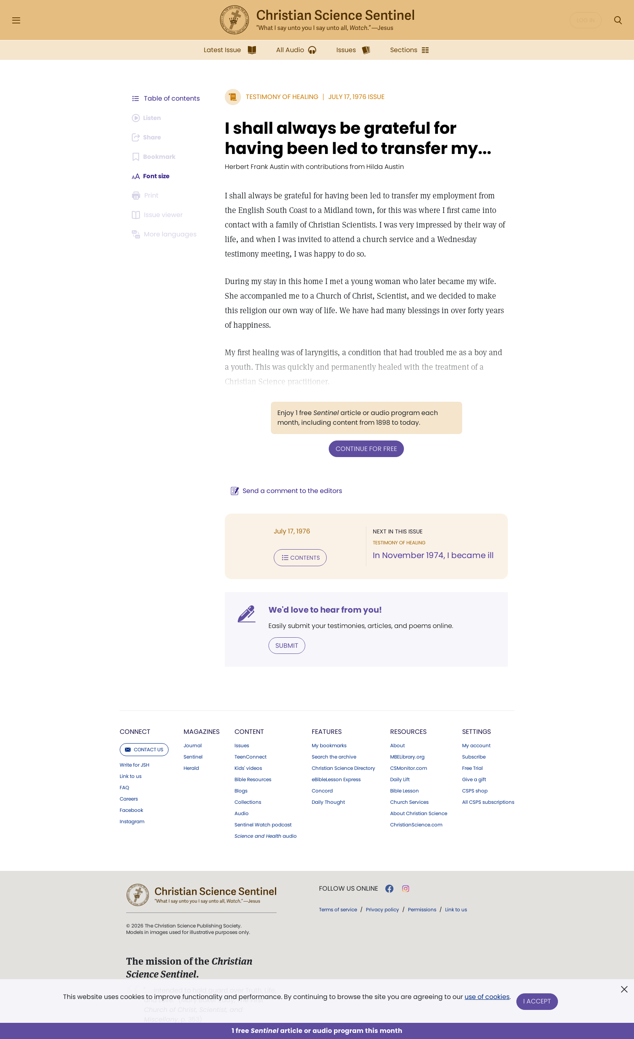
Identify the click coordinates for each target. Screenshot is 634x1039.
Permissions (422, 907)
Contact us (144, 747)
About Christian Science (418, 811)
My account (476, 744)
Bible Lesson (404, 789)
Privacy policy (382, 907)
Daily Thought (328, 800)
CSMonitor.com (408, 766)
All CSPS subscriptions (488, 800)
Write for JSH (134, 763)
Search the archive (334, 755)
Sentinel (193, 755)
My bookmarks (329, 744)
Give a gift (474, 778)
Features (327, 730)
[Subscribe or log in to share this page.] (148, 137)
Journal (193, 744)
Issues (242, 744)
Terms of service (338, 907)
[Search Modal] (618, 20)
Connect (135, 730)
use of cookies (486, 998)
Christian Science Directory (343, 766)
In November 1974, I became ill (431, 555)
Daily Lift (400, 778)
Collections (248, 800)
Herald (191, 766)
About (397, 744)
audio (266, 834)
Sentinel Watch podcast (263, 823)
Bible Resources (253, 778)
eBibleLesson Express (336, 778)
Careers (129, 797)
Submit (282, 644)
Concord (322, 789)
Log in (586, 20)
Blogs (241, 789)
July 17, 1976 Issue (352, 96)
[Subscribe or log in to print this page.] (146, 195)
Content (249, 730)
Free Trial (472, 766)
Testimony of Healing (278, 96)
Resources (408, 730)
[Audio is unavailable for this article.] (148, 118)
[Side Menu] (16, 20)
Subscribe (474, 755)
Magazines (202, 730)
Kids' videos (248, 766)
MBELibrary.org (407, 755)
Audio (242, 811)
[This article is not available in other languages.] (165, 234)
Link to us (131, 774)
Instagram (132, 820)
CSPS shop (475, 789)
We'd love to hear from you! (321, 608)
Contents (296, 557)
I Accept (538, 1001)
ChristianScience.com (416, 823)
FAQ (124, 786)
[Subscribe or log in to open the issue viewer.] (158, 215)
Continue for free (364, 448)
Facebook (131, 808)
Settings (476, 730)
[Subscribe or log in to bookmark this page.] (155, 156)
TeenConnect (250, 755)
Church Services (409, 800)
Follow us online (348, 887)
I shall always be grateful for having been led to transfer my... (354, 138)
